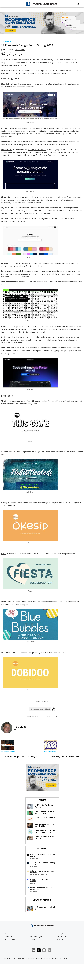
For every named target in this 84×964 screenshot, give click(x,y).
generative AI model (23, 128)
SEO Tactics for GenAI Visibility (40, 806)
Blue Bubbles (6, 601)
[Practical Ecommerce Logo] (42, 4)
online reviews (46, 337)
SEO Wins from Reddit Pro (42, 818)
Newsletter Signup (36, 937)
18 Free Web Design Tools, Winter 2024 (61, 756)
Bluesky (45, 950)
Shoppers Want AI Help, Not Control (42, 837)
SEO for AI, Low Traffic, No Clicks (42, 908)
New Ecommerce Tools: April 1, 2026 (40, 825)
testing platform (30, 208)
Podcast (32, 939)
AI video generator (17, 326)
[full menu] (7, 4)
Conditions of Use (61, 937)
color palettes (39, 197)
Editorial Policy (10, 939)
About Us (8, 934)
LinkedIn (34, 950)
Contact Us (8, 937)
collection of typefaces (30, 141)
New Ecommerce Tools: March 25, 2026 (40, 812)
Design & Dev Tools (7, 42)
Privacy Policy (59, 939)
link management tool (29, 271)
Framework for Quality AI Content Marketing (41, 831)
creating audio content (37, 149)
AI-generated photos (43, 84)
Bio (14, 730)
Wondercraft (6, 149)
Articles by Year (60, 934)
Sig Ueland (20, 50)
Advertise (33, 934)
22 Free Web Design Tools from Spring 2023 (20, 756)
